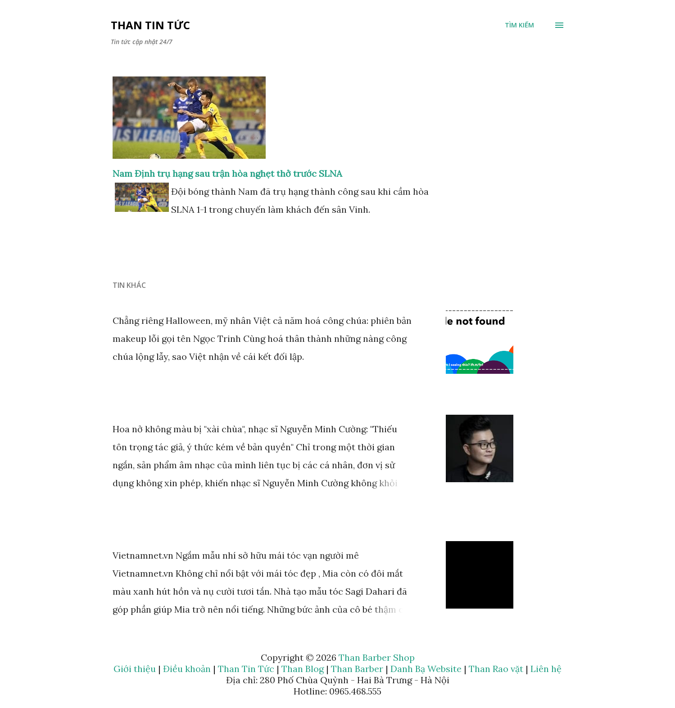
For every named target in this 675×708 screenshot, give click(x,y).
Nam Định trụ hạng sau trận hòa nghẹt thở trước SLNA (227, 173)
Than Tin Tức (150, 25)
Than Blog (302, 668)
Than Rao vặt (496, 668)
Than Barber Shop (377, 657)
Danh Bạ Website (426, 668)
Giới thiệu (134, 668)
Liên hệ (546, 668)
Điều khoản (187, 668)
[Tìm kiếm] (519, 25)
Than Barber (357, 668)
